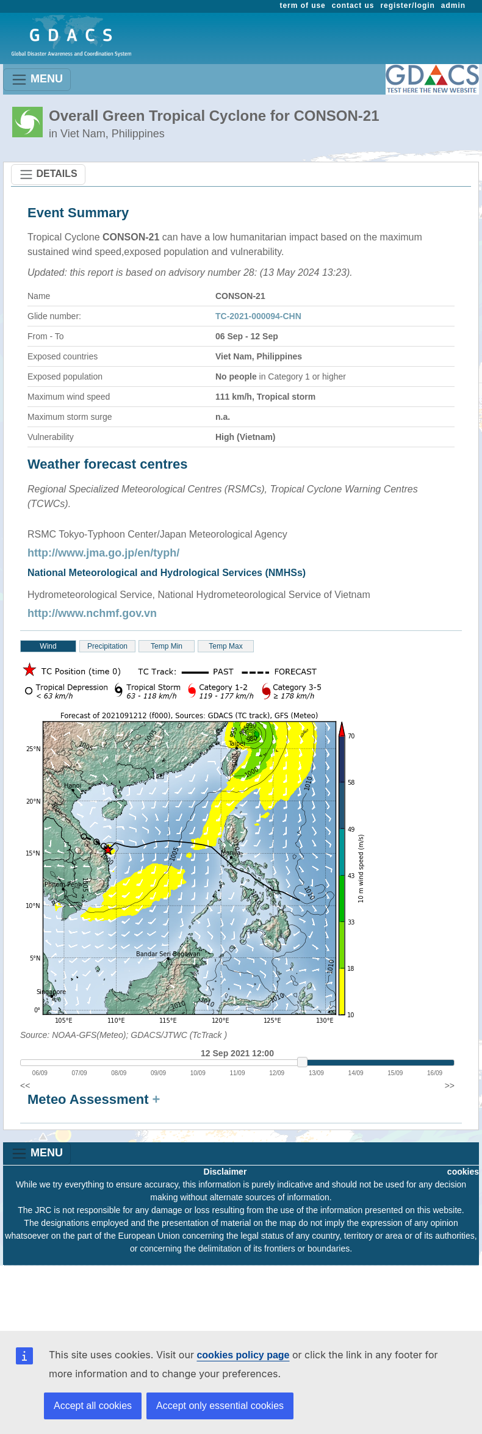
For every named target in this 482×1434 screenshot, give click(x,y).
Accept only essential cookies (220, 1405)
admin (453, 5)
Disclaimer (225, 1171)
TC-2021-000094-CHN (258, 316)
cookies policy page (242, 1355)
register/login (407, 5)
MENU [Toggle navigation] (37, 79)
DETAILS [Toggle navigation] (48, 174)
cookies (463, 1171)
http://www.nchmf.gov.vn (92, 613)
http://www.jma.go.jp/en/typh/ (103, 553)
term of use (303, 5)
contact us (353, 5)
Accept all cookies (93, 1405)
